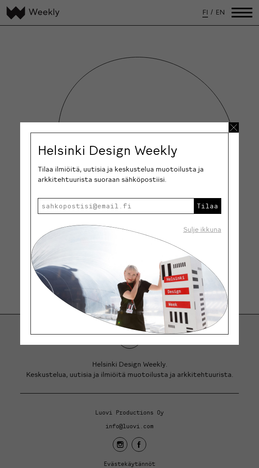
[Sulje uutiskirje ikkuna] (234, 127)
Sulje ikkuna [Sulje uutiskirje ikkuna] (202, 229)
